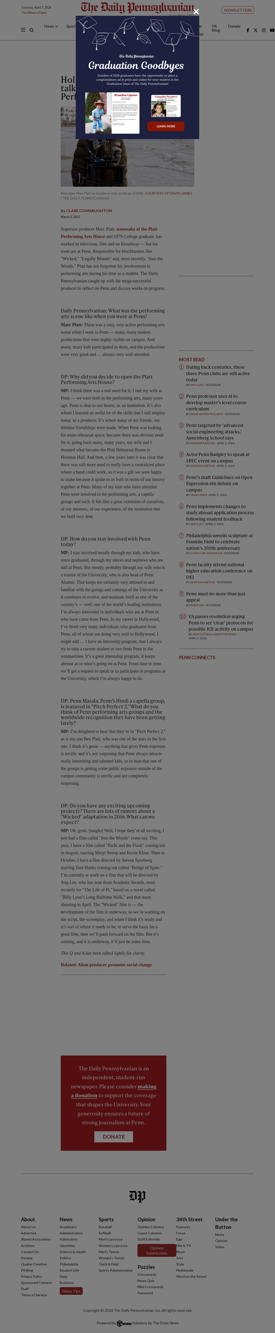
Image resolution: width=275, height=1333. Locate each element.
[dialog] (137, 666)
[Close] (196, 11)
